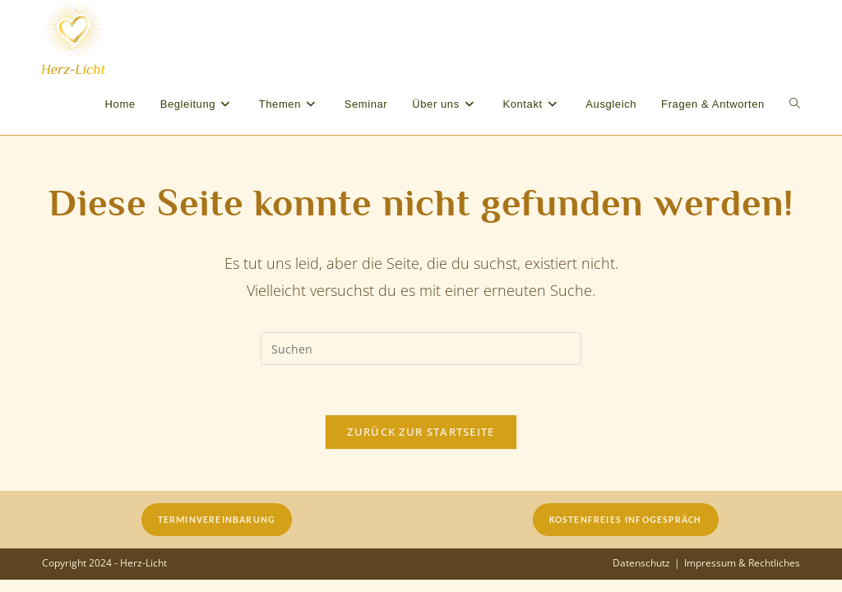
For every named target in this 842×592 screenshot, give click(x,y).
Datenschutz (641, 563)
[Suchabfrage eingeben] (421, 348)
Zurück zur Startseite (420, 431)
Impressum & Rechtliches (742, 563)
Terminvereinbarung (217, 519)
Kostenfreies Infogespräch (625, 519)
